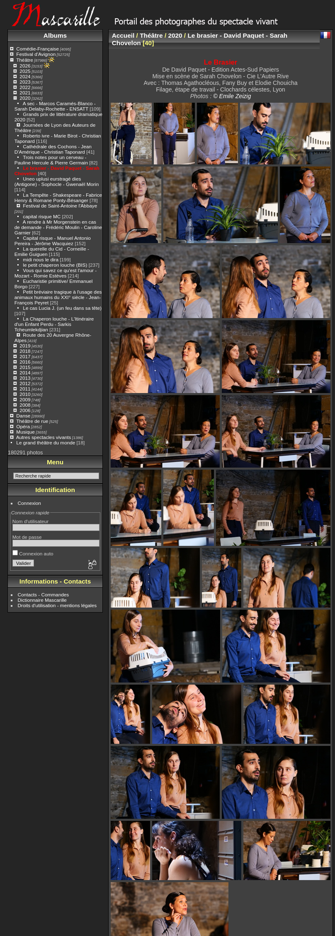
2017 (24, 356)
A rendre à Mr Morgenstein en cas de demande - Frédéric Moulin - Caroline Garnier (58, 227)
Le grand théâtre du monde (45, 442)
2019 (24, 345)
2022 (24, 87)
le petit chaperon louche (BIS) (55, 265)
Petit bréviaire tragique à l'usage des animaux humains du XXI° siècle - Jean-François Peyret (58, 297)
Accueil (123, 35)
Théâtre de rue (32, 421)
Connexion (29, 503)
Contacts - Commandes (43, 594)
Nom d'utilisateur (30, 521)
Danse (23, 415)
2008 (24, 405)
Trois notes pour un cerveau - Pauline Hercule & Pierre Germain (51, 159)
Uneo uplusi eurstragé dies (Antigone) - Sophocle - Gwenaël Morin (57, 181)
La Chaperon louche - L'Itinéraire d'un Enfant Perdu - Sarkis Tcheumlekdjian (54, 324)
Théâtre (24, 60)
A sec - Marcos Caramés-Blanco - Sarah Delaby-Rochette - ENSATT (55, 106)
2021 (24, 92)
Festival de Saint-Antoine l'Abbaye (60, 205)
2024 (24, 76)
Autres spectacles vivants (43, 437)
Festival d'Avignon (36, 54)
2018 (24, 351)
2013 (24, 378)
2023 (24, 81)
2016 (24, 361)
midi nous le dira (40, 259)
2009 (24, 399)
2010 (24, 394)
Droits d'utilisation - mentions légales (57, 605)
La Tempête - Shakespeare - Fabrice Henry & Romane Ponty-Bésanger (58, 197)
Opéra (23, 426)
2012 (24, 383)
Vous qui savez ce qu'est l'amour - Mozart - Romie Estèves (56, 273)
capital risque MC (42, 216)
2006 (24, 410)
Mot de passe (27, 537)
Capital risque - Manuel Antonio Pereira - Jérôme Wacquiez (53, 240)
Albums (55, 35)
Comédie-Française (37, 48)
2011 (24, 388)
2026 (24, 65)
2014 (24, 372)
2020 (24, 98)
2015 (24, 367)
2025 (24, 71)
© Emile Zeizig (232, 96)
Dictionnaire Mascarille (42, 600)
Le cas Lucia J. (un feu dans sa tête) (62, 308)
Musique (25, 431)
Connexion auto (32, 553)
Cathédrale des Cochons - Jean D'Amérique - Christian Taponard (53, 149)
